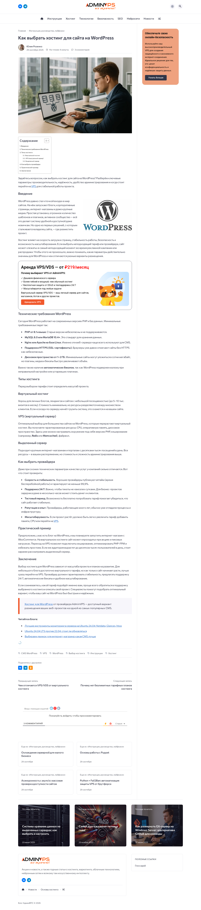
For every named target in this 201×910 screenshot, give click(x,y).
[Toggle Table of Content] (45, 140)
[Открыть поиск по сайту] (180, 6)
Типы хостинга (27, 152)
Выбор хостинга (77, 653)
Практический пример (29, 167)
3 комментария (82, 50)
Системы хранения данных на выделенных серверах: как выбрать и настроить (41, 830)
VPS (33, 186)
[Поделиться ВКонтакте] (20, 668)
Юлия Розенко (34, 46)
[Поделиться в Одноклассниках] (31, 668)
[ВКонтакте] (20, 6)
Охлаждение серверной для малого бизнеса (42, 754)
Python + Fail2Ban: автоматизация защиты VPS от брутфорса (99, 782)
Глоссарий (140, 865)
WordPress (57, 653)
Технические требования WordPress (34, 149)
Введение (24, 146)
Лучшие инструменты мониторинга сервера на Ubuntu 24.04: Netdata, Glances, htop (73, 625)
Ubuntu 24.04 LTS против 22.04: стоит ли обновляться (56, 631)
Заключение (26, 171)
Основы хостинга (49, 889)
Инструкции (96, 653)
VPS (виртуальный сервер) (35, 158)
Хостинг (112, 653)
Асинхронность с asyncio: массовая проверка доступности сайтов (42, 782)
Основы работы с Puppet (94, 752)
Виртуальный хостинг (32, 155)
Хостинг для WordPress (39, 604)
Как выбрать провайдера (30, 164)
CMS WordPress (29, 653)
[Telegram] (25, 6)
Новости (32, 889)
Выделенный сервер (32, 161)
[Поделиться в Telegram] (25, 668)
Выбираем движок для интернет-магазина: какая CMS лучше (60, 636)
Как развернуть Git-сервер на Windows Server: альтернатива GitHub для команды (155, 830)
